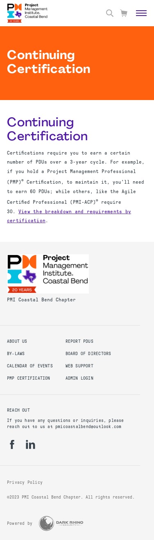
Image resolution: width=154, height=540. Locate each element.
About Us (17, 341)
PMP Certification (28, 378)
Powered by (19, 523)
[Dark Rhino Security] (61, 523)
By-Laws (16, 353)
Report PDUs (79, 341)
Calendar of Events (30, 366)
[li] (30, 444)
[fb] (12, 444)
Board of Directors (88, 353)
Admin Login (79, 378)
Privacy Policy (25, 482)
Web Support (79, 366)
